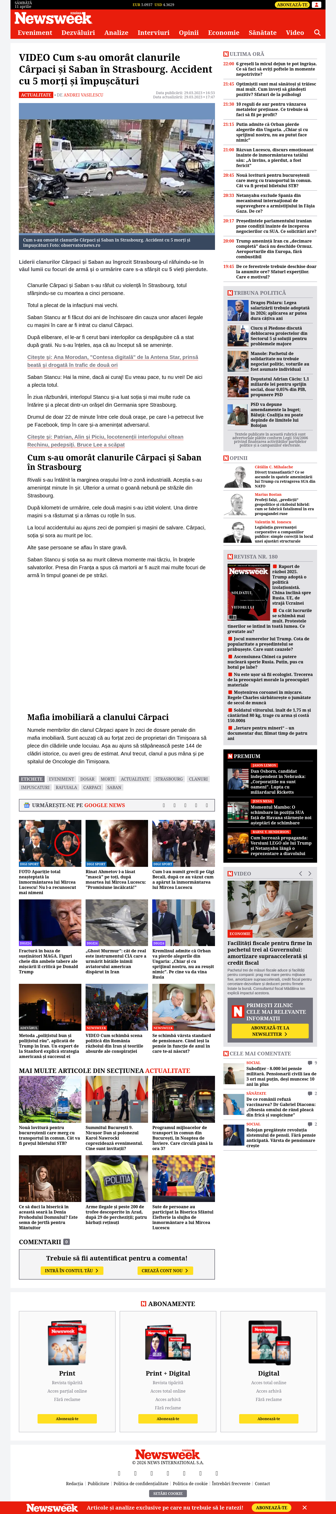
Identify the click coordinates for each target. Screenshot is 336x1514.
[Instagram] (168, 1473)
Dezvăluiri (78, 32)
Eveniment (35, 32)
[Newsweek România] (54, 17)
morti (108, 779)
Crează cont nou (165, 1271)
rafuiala (66, 787)
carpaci (92, 787)
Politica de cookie (190, 1483)
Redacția (74, 1483)
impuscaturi (35, 787)
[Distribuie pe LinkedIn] (185, 805)
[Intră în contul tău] (316, 5)
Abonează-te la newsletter (270, 1031)
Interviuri (154, 32)
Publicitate (98, 1483)
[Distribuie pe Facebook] (164, 805)
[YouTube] (152, 1473)
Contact (262, 1483)
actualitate (135, 779)
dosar (87, 779)
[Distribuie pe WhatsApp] (196, 805)
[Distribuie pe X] (174, 805)
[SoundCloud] (217, 1473)
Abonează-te (292, 5)
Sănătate (263, 32)
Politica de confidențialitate (141, 1483)
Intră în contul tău (72, 1271)
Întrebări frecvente (231, 1483)
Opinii (189, 32)
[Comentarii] (207, 805)
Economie (224, 32)
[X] (135, 1473)
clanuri (198, 779)
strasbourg (169, 779)
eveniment (61, 779)
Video (295, 32)
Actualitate (36, 95)
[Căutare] (317, 32)
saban (114, 787)
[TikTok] (184, 1473)
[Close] (304, 1508)
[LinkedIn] (200, 1473)
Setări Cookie (168, 1493)
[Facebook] (119, 1473)
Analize (116, 32)
